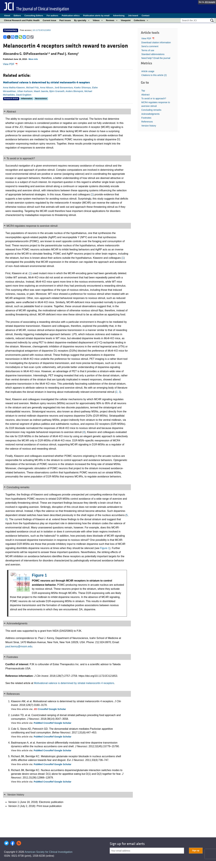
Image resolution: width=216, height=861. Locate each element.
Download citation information (156, 42)
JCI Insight (210, 2)
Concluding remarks (151, 110)
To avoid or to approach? (153, 98)
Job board (133, 15)
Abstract (145, 94)
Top (143, 90)
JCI (36, 709)
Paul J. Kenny (68, 53)
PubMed (38, 723)
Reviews (110, 20)
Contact (145, 15)
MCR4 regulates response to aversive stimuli (155, 104)
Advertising (119, 15)
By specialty (80, 20)
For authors (52, 15)
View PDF (10, 64)
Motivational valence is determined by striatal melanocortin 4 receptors (46, 82)
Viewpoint (126, 20)
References (147, 121)
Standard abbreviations (152, 54)
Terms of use (147, 50)
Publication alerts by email (96, 15)
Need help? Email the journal (155, 58)
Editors (17, 15)
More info (33, 59)
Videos (96, 20)
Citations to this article (154, 75)
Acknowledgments (150, 114)
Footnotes (146, 117)
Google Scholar (57, 709)
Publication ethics (70, 15)
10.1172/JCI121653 (42, 30)
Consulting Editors (33, 15)
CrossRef (43, 709)
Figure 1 (105, 548)
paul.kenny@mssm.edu (18, 646)
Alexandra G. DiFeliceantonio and (30, 53)
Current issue (49, 20)
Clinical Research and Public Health (22, 20)
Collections (139, 20)
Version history (148, 125)
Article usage (147, 71)
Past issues (65, 20)
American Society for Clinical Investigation (48, 852)
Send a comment (149, 46)
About (7, 15)
